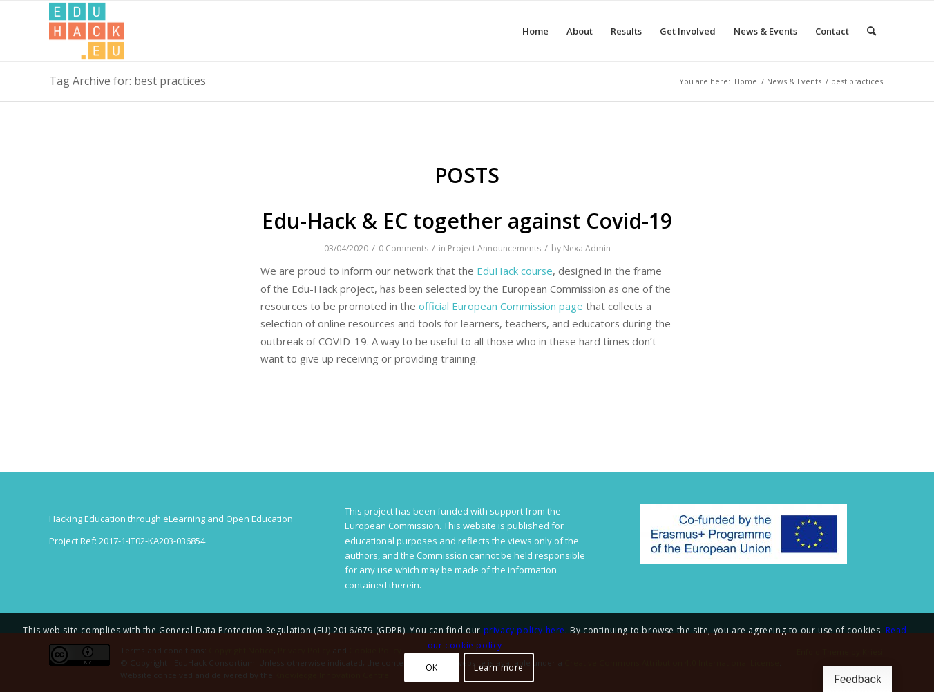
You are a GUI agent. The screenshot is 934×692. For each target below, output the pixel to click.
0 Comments (403, 248)
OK (432, 667)
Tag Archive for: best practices (127, 80)
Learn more (499, 667)
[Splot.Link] (86, 31)
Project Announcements (494, 248)
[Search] (871, 31)
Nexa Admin (587, 248)
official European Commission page (501, 306)
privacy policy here (524, 630)
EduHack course (515, 271)
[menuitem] (535, 31)
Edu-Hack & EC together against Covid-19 (467, 220)
